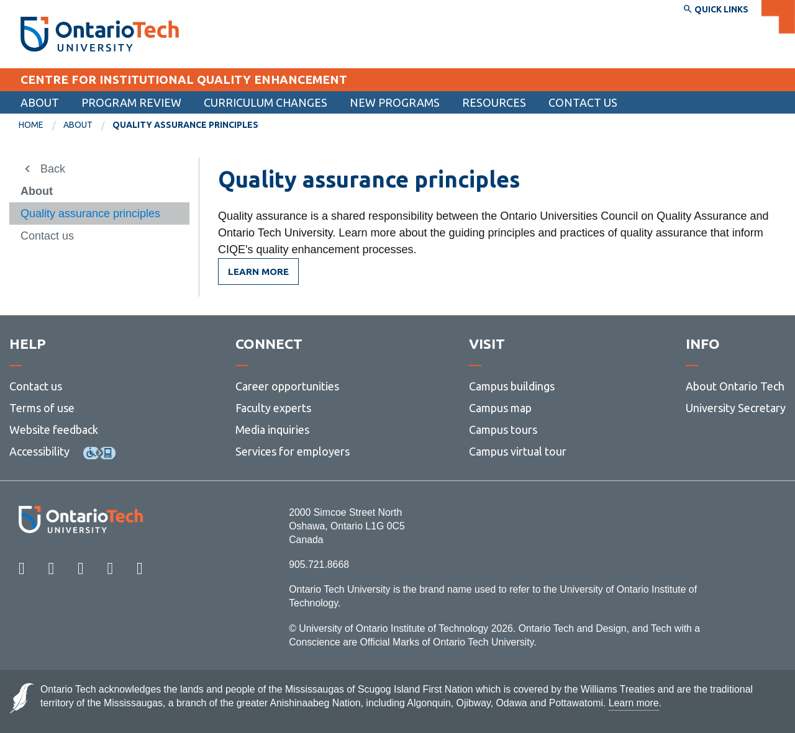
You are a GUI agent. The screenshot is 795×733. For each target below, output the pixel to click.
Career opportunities (287, 386)
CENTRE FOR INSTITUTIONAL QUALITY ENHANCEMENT (183, 79)
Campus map (500, 408)
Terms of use (42, 408)
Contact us (582, 102)
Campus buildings (512, 386)
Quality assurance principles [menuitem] (185, 125)
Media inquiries (272, 429)
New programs (395, 102)
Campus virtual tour (517, 451)
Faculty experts (273, 408)
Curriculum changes (265, 102)
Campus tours (503, 429)
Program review (131, 102)
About (39, 102)
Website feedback (53, 429)
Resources (494, 102)
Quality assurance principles (90, 213)
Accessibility (39, 451)
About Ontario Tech (735, 386)
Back (52, 169)
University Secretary (736, 408)
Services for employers (292, 451)
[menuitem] (583, 102)
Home (31, 125)
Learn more (258, 271)
